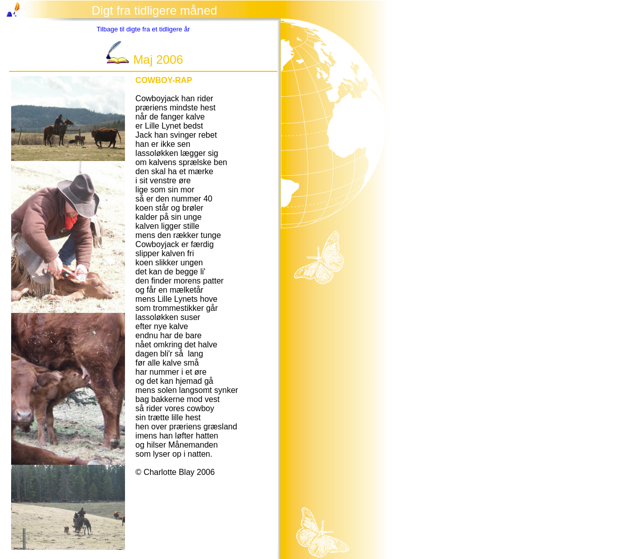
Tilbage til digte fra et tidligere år (143, 29)
